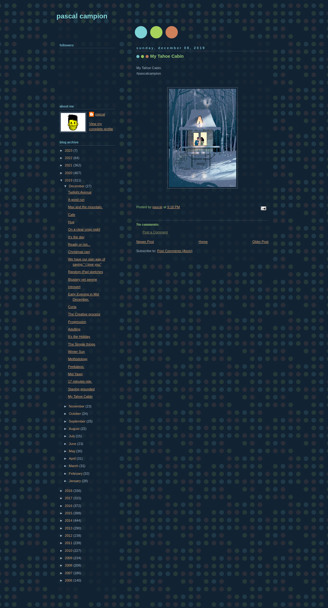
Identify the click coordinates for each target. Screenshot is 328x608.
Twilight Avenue (80, 192)
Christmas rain (79, 252)
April (72, 458)
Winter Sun (76, 351)
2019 (69, 180)
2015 (69, 513)
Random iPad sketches (85, 272)
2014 (69, 520)
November (77, 406)
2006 (69, 580)
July (72, 436)
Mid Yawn (75, 374)
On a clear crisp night (84, 229)
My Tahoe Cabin (80, 396)
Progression (77, 322)
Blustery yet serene (82, 279)
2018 (69, 491)
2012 (69, 535)
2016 (69, 506)
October (75, 413)
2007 (69, 573)
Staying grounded (81, 389)
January (75, 481)
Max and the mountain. (85, 207)
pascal (100, 114)
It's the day (76, 237)
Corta (72, 307)
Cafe (71, 214)
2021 (69, 165)
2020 (69, 173)
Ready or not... (79, 244)
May (72, 451)
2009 (69, 558)
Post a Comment (155, 232)
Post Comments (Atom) (175, 251)
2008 (69, 565)
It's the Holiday (79, 336)
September (77, 421)
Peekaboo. (76, 366)
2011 (69, 543)
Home (203, 242)
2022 (69, 158)
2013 (69, 528)
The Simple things (81, 344)
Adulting (74, 329)
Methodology (78, 359)
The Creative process (84, 314)
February (76, 473)
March (74, 466)
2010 (69, 550)
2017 (69, 498)
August (74, 429)
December (77, 186)
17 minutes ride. (80, 381)
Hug (71, 222)
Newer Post (145, 242)
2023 (69, 150)
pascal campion (82, 16)
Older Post (260, 242)
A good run (76, 199)
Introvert (74, 287)
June (73, 444)
